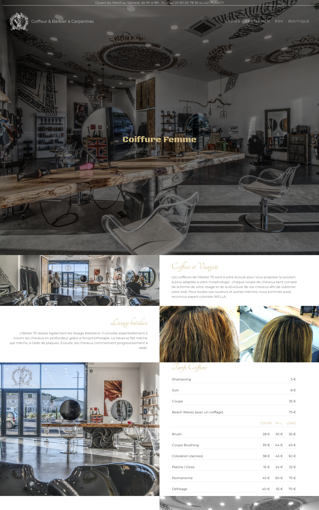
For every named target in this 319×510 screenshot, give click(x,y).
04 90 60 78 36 (186, 3)
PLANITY (217, 3)
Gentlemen (257, 21)
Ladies (233, 21)
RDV (279, 21)
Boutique (299, 21)
